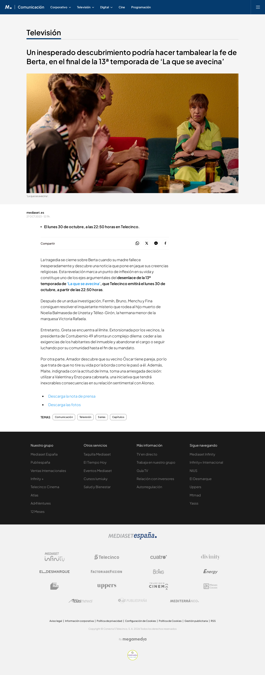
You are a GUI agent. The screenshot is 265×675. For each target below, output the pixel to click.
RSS (213, 620)
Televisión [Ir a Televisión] (43, 32)
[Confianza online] (133, 659)
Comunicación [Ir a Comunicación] (31, 7)
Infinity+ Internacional (206, 462)
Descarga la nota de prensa (71, 396)
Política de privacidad (109, 620)
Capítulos (118, 417)
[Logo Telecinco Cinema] (158, 586)
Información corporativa (79, 620)
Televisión (85, 417)
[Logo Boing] (158, 571)
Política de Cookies (170, 620)
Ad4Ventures (41, 503)
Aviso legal (55, 620)
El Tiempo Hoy (95, 462)
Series (101, 417)
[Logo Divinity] (210, 557)
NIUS (193, 470)
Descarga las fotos (64, 404)
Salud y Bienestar (97, 487)
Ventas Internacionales (48, 470)
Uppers (195, 487)
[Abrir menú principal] (258, 7)
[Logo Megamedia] (134, 639)
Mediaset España (44, 454)
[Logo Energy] (210, 571)
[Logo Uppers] (106, 586)
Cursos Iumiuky (96, 479)
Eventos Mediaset (98, 470)
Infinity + (37, 479)
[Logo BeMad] (54, 586)
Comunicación (64, 417)
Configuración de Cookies (140, 620)
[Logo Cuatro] (158, 557)
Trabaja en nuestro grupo (156, 462)
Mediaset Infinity (202, 454)
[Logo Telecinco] (106, 557)
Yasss (194, 503)
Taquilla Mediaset (97, 454)
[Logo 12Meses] (210, 586)
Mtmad (195, 495)
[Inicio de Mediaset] (8, 7)
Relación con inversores (155, 479)
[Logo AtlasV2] (81, 601)
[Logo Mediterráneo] (184, 600)
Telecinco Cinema (45, 487)
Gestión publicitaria (196, 620)
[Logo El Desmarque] (55, 571)
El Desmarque (201, 479)
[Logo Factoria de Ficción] (106, 571)
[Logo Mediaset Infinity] (55, 557)
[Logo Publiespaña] (132, 600)
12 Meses (38, 511)
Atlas (34, 495)
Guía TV (142, 470)
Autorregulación (149, 487)
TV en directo (147, 454)
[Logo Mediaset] (132, 538)
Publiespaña (40, 462)
